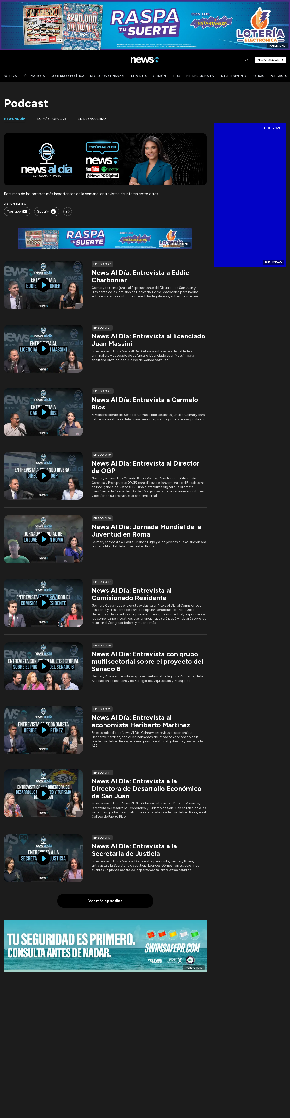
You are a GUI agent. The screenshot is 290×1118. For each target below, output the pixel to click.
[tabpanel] (105, 520)
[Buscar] (246, 60)
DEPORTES (139, 76)
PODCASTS (278, 76)
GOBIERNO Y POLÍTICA (67, 76)
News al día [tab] (14, 119)
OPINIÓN (159, 76)
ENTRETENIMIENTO (234, 76)
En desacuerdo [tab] (92, 119)
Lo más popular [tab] (51, 119)
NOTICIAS (11, 76)
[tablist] (105, 121)
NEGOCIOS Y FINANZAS (107, 76)
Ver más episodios (105, 901)
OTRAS (258, 76)
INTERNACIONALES (200, 76)
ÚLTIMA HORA (34, 76)
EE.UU (176, 76)
